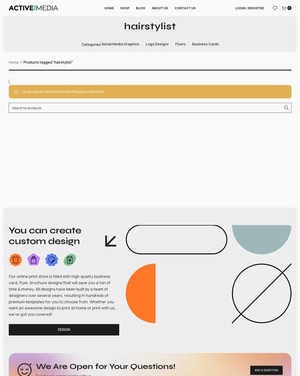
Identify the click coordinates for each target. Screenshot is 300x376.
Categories (91, 48)
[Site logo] (33, 9)
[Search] (150, 111)
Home (14, 66)
